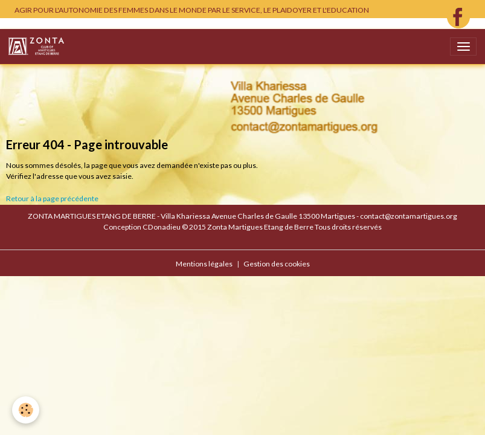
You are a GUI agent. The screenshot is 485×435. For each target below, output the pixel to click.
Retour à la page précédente (52, 198)
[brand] (38, 46)
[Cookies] (25, 410)
